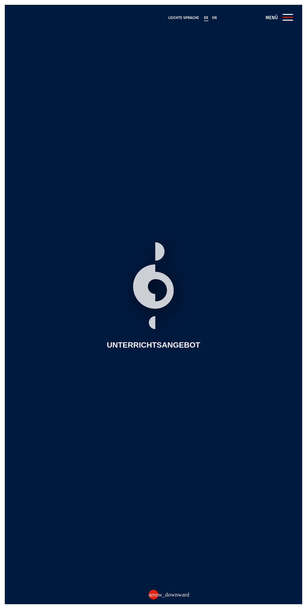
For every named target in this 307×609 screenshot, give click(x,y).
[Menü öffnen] (288, 17)
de (206, 17)
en (214, 17)
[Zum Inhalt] (153, 594)
